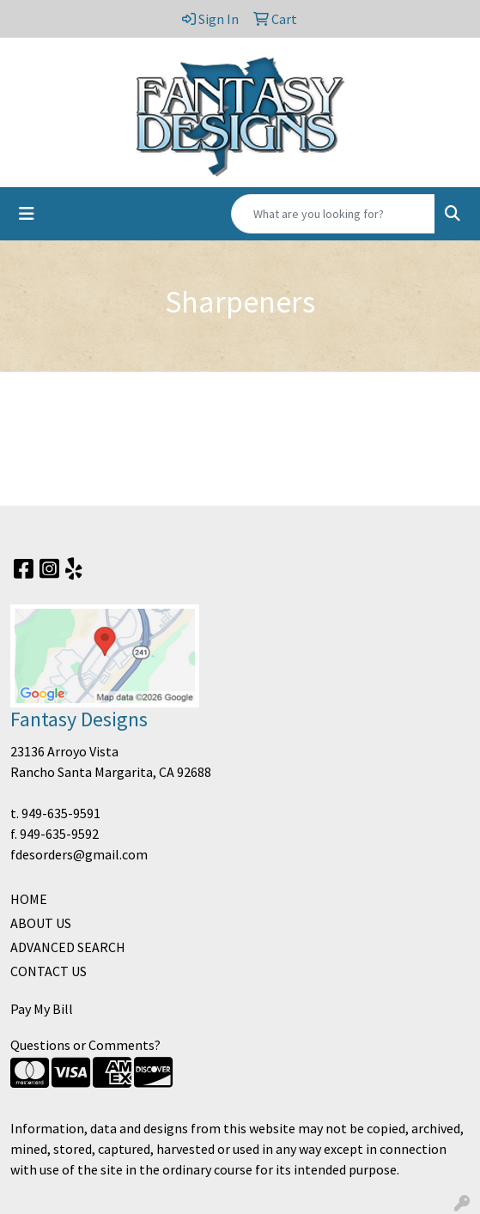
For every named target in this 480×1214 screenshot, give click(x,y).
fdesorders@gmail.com (79, 854)
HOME (28, 898)
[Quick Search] (333, 214)
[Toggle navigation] (27, 214)
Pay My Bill (41, 1008)
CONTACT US (48, 971)
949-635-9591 (60, 813)
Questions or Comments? (85, 1044)
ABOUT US (40, 923)
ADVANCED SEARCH (67, 947)
